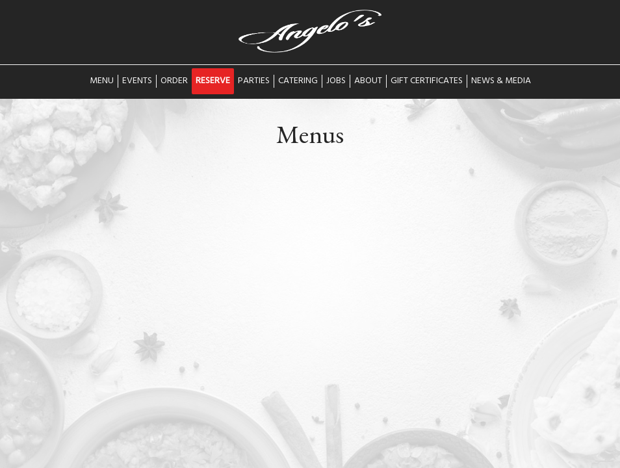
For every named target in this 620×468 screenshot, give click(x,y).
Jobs (336, 81)
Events (137, 81)
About (368, 81)
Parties (254, 81)
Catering (298, 81)
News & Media (501, 81)
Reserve (213, 81)
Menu (102, 81)
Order (174, 81)
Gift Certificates (427, 81)
